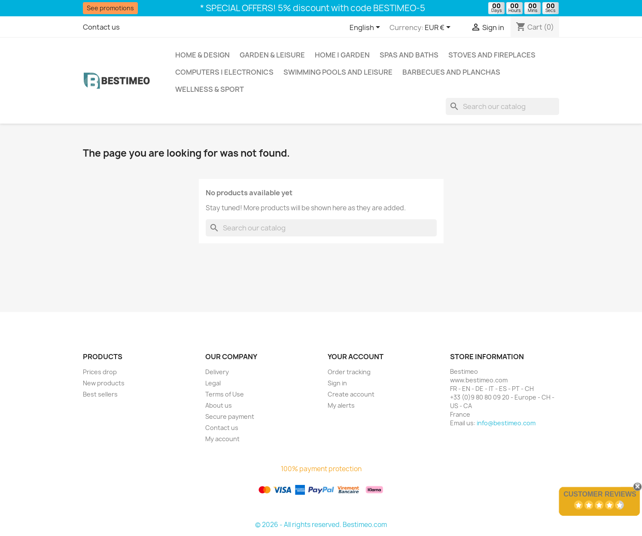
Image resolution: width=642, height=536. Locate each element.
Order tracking (349, 372)
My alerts (341, 405)
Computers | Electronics (224, 72)
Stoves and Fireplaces (492, 55)
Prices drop (100, 372)
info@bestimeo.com (506, 423)
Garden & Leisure (272, 55)
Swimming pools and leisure (338, 72)
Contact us (101, 27)
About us (218, 405)
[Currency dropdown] (439, 28)
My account (222, 439)
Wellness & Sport (209, 89)
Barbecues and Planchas (451, 72)
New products (104, 383)
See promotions (110, 8)
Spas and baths (409, 55)
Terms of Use (224, 394)
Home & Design (202, 55)
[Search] (502, 106)
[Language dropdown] (366, 28)
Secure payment (229, 416)
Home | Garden (342, 55)
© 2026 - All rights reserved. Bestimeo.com (321, 524)
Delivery (217, 372)
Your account (355, 356)
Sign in (337, 383)
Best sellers (100, 394)
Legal (213, 383)
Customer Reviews (599, 494)
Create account (351, 394)
